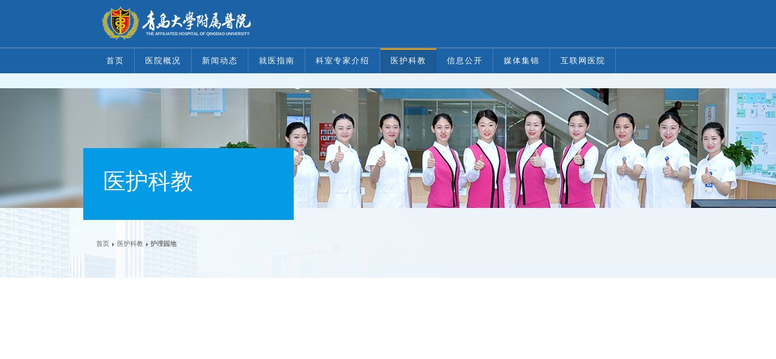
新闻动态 (220, 60)
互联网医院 (583, 60)
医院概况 (163, 60)
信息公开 (465, 60)
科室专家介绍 (343, 60)
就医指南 (277, 60)
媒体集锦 (522, 60)
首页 (115, 60)
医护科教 (408, 60)
